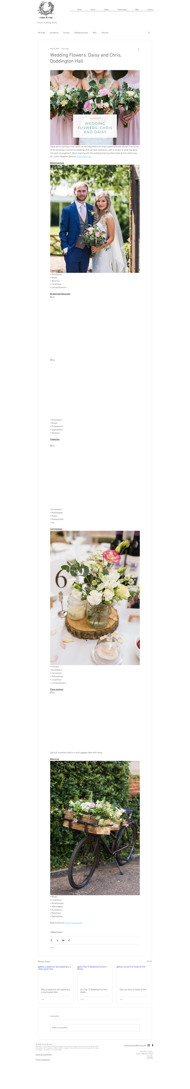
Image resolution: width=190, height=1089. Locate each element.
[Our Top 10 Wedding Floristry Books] (95, 976)
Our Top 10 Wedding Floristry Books (93, 990)
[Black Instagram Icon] (148, 1045)
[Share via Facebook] (51, 940)
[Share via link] (69, 940)
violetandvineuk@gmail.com (135, 1045)
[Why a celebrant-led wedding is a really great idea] (55, 976)
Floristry (66, 32)
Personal (104, 32)
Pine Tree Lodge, (146, 1051)
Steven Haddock (73, 1046)
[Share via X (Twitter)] (57, 940)
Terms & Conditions (43, 1054)
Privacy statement (43, 1059)
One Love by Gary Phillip (85, 1046)
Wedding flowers (81, 32)
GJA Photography (57, 1050)
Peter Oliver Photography (85, 1048)
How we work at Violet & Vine (133, 989)
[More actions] (138, 48)
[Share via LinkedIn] (63, 940)
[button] (149, 33)
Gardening (54, 32)
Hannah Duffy (74, 1048)
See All (149, 961)
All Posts (41, 32)
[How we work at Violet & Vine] (134, 976)
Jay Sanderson (47, 1050)
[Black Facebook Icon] (152, 1045)
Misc (95, 32)
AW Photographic (48, 1048)
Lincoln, (150, 1056)
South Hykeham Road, (144, 1054)
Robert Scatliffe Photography (61, 1048)
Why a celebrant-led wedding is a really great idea (55, 990)
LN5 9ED (149, 1058)
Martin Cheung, (64, 1046)
